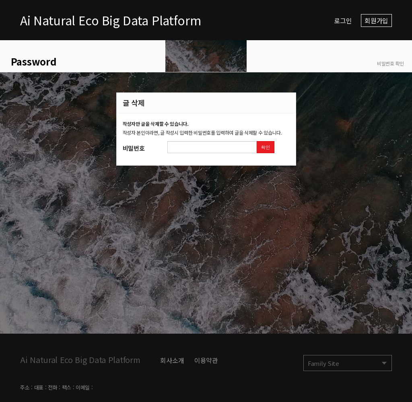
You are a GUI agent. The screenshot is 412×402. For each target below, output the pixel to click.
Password (32, 61)
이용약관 (206, 360)
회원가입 (376, 20)
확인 (265, 147)
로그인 (343, 20)
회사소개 (172, 360)
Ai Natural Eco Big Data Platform (110, 20)
